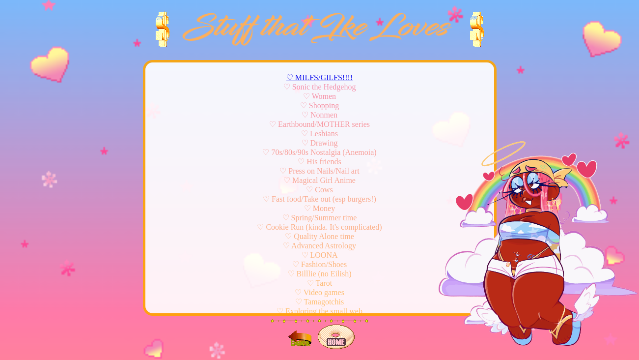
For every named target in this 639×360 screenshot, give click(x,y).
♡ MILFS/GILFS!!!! (319, 77)
